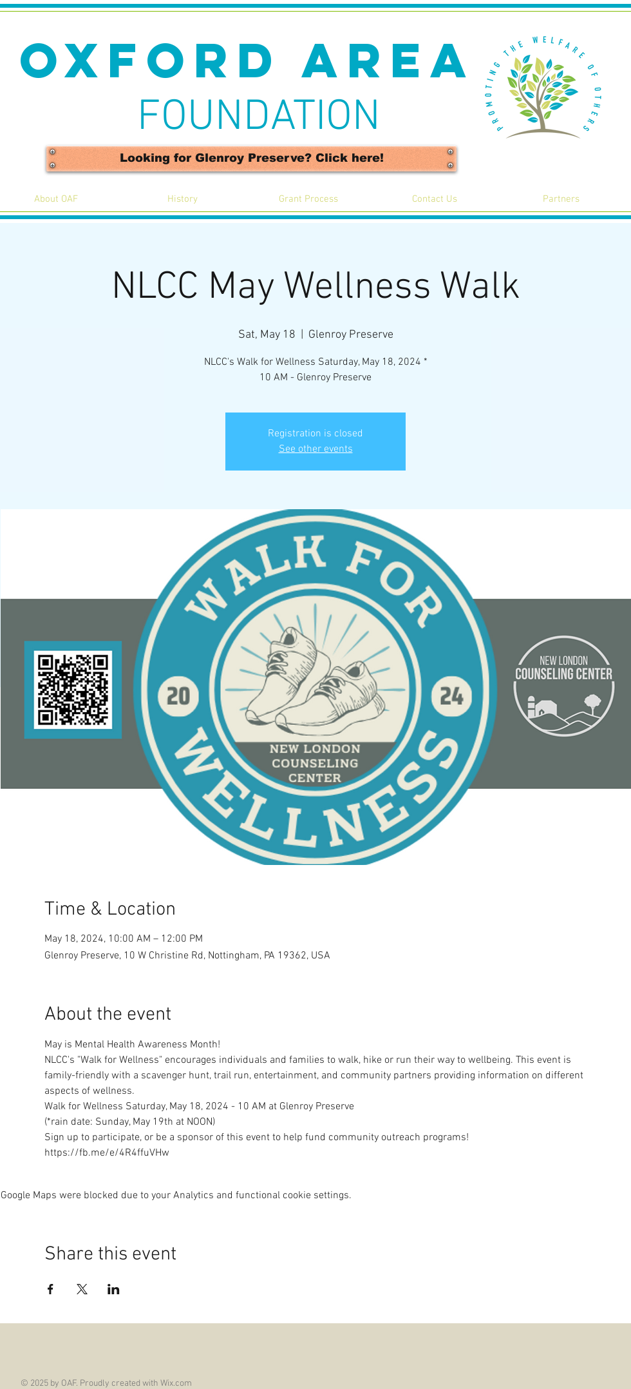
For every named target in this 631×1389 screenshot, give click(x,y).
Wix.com (176, 1383)
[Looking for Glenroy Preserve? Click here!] (251, 158)
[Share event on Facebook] (50, 1289)
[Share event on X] (82, 1289)
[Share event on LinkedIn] (114, 1289)
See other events (316, 449)
